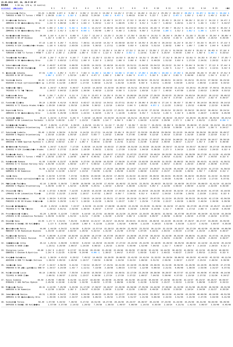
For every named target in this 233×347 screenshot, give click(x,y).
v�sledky (18, 9)
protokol (6, 9)
